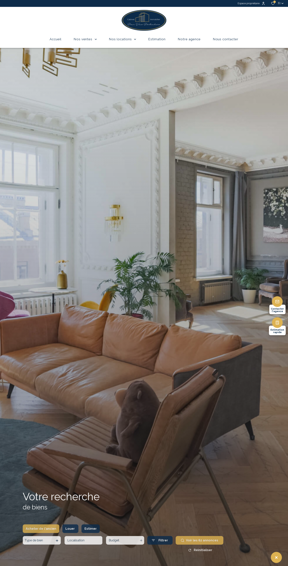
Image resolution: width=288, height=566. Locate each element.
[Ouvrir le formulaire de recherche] (160, 547)
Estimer (90, 536)
